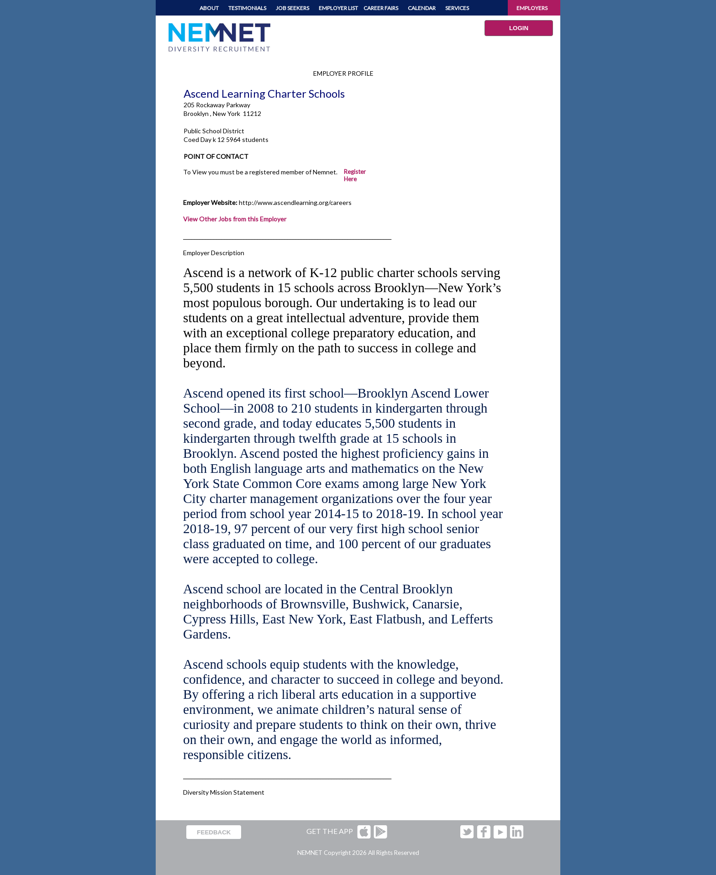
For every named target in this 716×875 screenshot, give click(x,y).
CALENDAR (422, 8)
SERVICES (457, 8)
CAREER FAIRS (380, 8)
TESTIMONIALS (247, 8)
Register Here (355, 175)
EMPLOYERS (532, 8)
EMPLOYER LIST (338, 8)
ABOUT (209, 8)
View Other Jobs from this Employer (234, 219)
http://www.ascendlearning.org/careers (295, 202)
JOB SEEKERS (292, 8)
